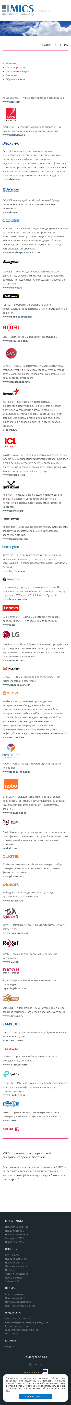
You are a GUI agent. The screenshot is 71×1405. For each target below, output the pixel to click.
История (11, 63)
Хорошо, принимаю (35, 1396)
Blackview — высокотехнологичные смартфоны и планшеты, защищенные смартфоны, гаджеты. (32, 131)
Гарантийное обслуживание (21, 1329)
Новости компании (16, 1258)
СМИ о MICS (12, 1281)
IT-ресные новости (16, 1266)
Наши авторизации (17, 71)
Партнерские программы (20, 1305)
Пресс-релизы (13, 1277)
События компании (16, 1273)
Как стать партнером (17, 1318)
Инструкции (12, 1333)
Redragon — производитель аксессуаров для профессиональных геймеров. (29, 896)
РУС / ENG (44, 10)
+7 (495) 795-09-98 (35, 1357)
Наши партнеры (15, 67)
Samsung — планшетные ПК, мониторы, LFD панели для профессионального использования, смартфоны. (34, 1012)
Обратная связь (15, 79)
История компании (16, 1226)
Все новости (12, 1255)
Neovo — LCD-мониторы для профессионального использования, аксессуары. (31, 681)
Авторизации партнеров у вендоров (26, 1322)
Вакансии (11, 75)
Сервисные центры (16, 1326)
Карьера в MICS (14, 1238)
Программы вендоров (18, 1301)
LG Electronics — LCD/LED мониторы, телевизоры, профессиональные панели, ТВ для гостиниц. (32, 620)
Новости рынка (14, 1262)
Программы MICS (15, 1298)
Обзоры (9, 1270)
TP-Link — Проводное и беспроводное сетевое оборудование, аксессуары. (30, 1060)
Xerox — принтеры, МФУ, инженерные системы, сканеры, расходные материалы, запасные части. (32, 1116)
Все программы (14, 1294)
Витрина (10, 1346)
